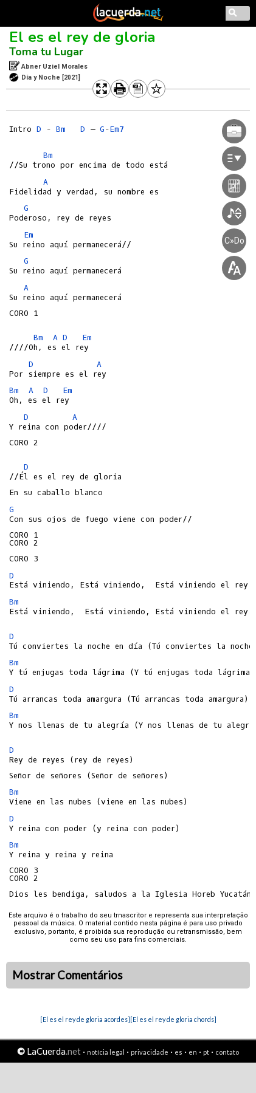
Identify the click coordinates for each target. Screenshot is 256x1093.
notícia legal (106, 1052)
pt (206, 1052)
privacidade (149, 1052)
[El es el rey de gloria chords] (173, 1019)
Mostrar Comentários (67, 975)
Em (28, 235)
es (178, 1052)
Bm (61, 129)
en (193, 1052)
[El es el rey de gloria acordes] (85, 1019)
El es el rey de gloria (82, 37)
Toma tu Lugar (46, 51)
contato (227, 1052)
